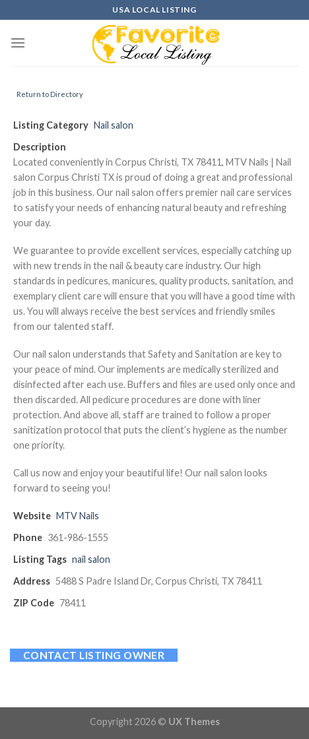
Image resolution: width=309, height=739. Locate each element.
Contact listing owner (94, 655)
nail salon (91, 559)
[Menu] (18, 42)
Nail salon (113, 125)
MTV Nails (77, 515)
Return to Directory (50, 94)
